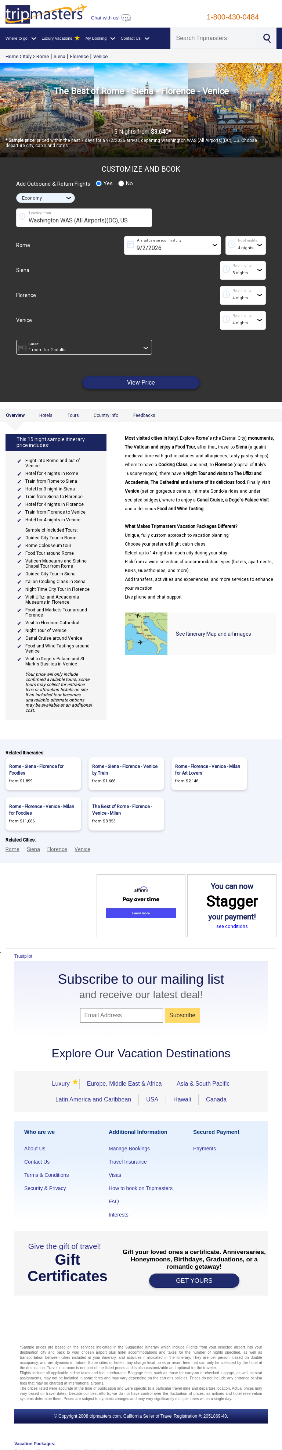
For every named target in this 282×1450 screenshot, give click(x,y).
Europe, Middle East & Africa (124, 1084)
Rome (42, 56)
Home (12, 56)
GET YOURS (194, 1280)
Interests (119, 1215)
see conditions (232, 926)
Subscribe (182, 1015)
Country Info (106, 415)
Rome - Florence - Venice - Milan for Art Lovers (207, 770)
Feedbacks (144, 415)
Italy (27, 56)
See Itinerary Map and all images (213, 634)
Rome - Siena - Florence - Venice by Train (125, 770)
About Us (35, 1148)
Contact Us (37, 1162)
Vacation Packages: (34, 1443)
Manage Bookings (129, 1148)
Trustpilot (23, 956)
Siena (59, 56)
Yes (104, 183)
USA (152, 1099)
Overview (15, 415)
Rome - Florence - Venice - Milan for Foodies (41, 810)
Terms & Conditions (46, 1175)
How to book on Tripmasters (141, 1188)
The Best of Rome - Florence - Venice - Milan (122, 810)
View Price (141, 382)
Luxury (62, 1084)
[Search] (213, 38)
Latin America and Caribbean (93, 1099)
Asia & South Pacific (203, 1084)
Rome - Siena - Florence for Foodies (36, 770)
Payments (204, 1148)
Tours (73, 415)
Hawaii (182, 1099)
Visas (115, 1175)
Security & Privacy (45, 1188)
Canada (216, 1099)
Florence (79, 56)
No (125, 183)
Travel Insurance (128, 1162)
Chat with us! (111, 18)
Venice (100, 56)
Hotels (46, 415)
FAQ (114, 1201)
